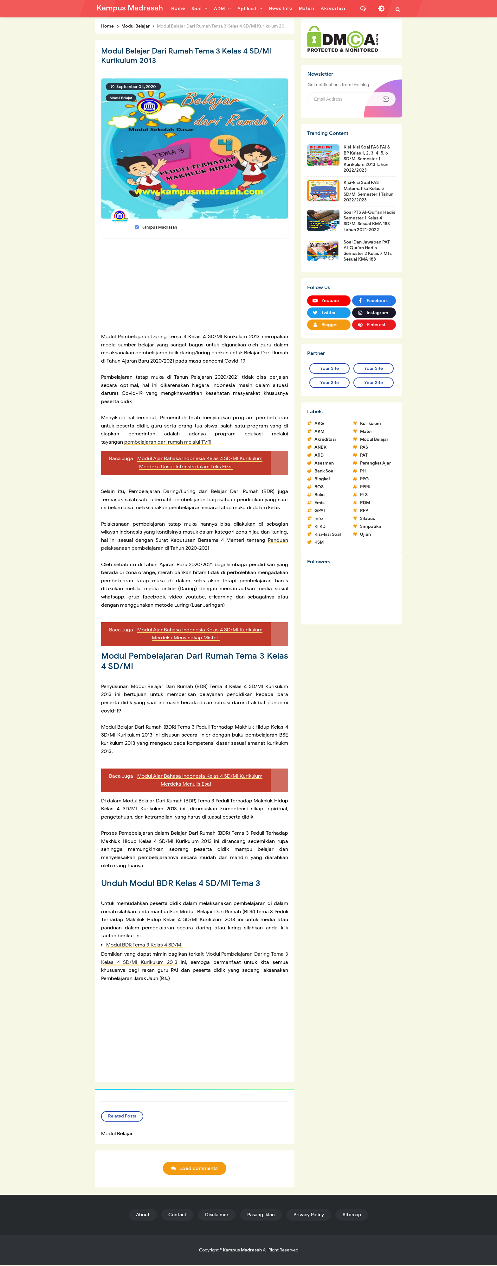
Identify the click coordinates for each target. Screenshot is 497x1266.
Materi (367, 431)
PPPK (365, 487)
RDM (365, 502)
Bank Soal (324, 471)
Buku (319, 494)
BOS (319, 487)
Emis (319, 502)
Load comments (198, 1170)
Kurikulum (370, 423)
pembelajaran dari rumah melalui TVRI (167, 442)
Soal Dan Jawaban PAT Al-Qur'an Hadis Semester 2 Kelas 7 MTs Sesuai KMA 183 (368, 250)
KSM (319, 542)
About (143, 1216)
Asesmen (324, 463)
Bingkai (322, 479)
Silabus (367, 518)
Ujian (365, 534)
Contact (177, 1216)
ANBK (320, 447)
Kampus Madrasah (242, 1251)
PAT (364, 455)
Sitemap (352, 1216)
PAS (364, 447)
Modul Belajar (121, 98)
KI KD (320, 526)
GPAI (319, 510)
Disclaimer (217, 1216)
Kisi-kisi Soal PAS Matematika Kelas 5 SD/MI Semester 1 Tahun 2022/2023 (368, 191)
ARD (319, 455)
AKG (319, 423)
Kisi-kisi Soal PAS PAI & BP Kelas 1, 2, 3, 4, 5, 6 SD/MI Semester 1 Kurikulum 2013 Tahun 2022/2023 (367, 158)
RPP (364, 510)
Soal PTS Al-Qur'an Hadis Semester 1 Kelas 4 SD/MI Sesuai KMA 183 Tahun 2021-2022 (369, 221)
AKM (319, 431)
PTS (364, 494)
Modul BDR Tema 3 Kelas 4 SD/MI (144, 945)
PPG (364, 479)
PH (363, 471)
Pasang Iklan (261, 1216)
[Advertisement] (194, 288)
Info (318, 518)
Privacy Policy (309, 1216)
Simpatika (370, 526)
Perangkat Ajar (375, 463)
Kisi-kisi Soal (327, 534)
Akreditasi (325, 439)
